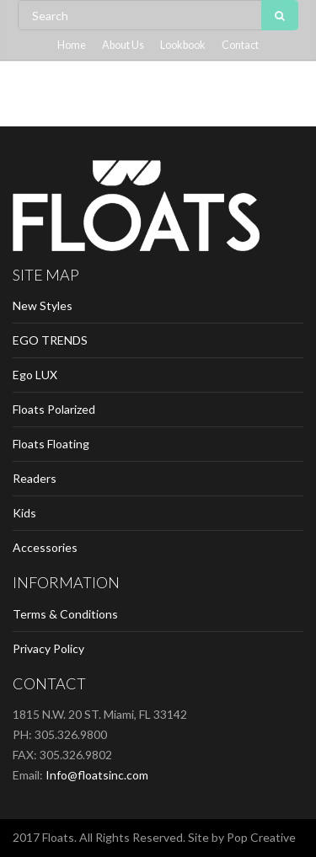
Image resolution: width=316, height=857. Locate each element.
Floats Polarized (54, 409)
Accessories (45, 547)
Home (71, 45)
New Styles (42, 305)
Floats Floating (51, 444)
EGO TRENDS (50, 340)
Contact (240, 45)
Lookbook (183, 45)
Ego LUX (35, 374)
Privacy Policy (48, 648)
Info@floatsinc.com (97, 775)
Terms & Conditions (65, 614)
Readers (34, 478)
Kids (24, 513)
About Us (123, 45)
